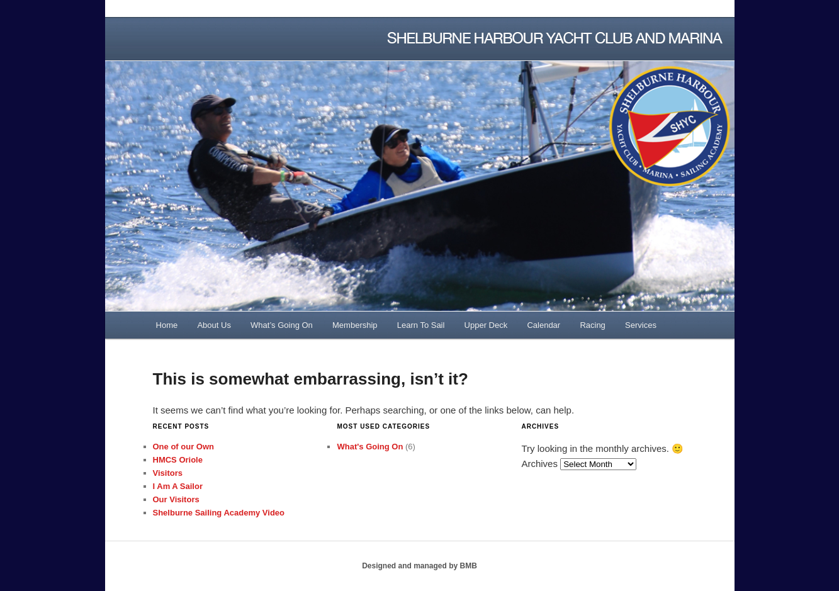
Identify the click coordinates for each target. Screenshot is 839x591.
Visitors (168, 473)
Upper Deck (486, 325)
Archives (539, 463)
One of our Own (184, 446)
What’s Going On (282, 325)
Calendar (543, 325)
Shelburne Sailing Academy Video (219, 512)
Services (640, 325)
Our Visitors (176, 499)
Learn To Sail (421, 325)
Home (167, 325)
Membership (355, 325)
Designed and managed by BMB (419, 565)
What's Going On (370, 446)
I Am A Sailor (178, 486)
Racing (592, 325)
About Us (213, 325)
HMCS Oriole (178, 459)
